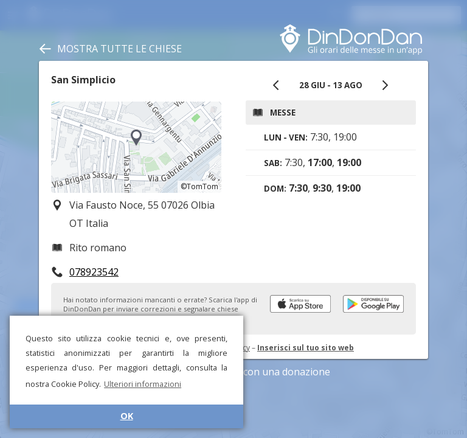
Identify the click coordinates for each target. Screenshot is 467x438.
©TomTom (199, 186)
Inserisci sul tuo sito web (305, 347)
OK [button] (126, 416)
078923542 (94, 272)
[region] (136, 147)
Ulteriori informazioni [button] (142, 383)
